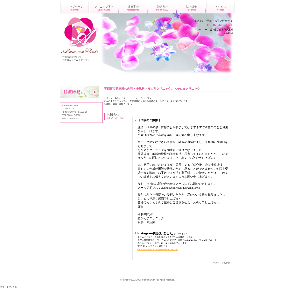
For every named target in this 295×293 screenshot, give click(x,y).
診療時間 (79, 92)
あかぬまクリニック (79, 35)
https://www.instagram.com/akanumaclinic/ (158, 249)
